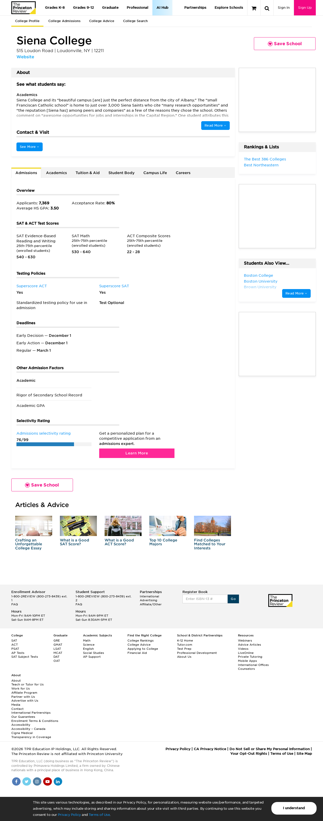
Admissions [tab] (26, 173)
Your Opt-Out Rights (248, 754)
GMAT (57, 644)
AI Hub (162, 7)
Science (89, 644)
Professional (137, 7)
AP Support (92, 656)
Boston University (261, 281)
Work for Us (20, 688)
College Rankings (140, 640)
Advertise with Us (24, 700)
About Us (184, 656)
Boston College (258, 275)
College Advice (101, 21)
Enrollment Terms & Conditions (34, 721)
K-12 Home (185, 640)
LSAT (57, 649)
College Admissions (64, 21)
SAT (14, 640)
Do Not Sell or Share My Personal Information (269, 749)
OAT (56, 661)
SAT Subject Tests (24, 656)
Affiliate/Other (151, 604)
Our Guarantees (23, 717)
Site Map (304, 754)
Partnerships (195, 7)
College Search (135, 21)
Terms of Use (99, 815)
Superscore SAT (114, 286)
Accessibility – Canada (28, 729)
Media (15, 705)
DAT (56, 656)
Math (86, 640)
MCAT (57, 653)
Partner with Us (23, 697)
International (149, 596)
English (88, 649)
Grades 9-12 (83, 7)
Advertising (148, 600)
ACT (14, 644)
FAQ (14, 604)
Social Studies (93, 653)
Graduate (110, 7)
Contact (17, 709)
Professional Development (197, 653)
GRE (56, 640)
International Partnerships (31, 712)
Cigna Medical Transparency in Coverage (31, 735)
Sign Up (305, 7)
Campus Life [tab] (155, 173)
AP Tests (17, 653)
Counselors (246, 669)
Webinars (245, 640)
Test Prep (184, 649)
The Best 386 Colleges (265, 159)
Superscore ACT (31, 286)
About (16, 680)
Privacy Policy (69, 815)
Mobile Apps (247, 661)
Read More (215, 125)
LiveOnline (246, 653)
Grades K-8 (55, 7)
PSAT (15, 649)
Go (233, 599)
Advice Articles (249, 644)
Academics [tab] (56, 173)
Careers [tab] (183, 173)
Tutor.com (184, 644)
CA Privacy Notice (210, 749)
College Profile (27, 21)
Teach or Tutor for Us (27, 684)
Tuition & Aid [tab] (88, 173)
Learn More (136, 453)
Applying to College (142, 649)
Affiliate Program (24, 692)
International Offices (253, 665)
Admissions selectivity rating (43, 433)
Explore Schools (229, 7)
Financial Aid (137, 653)
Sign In (284, 7)
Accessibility (20, 725)
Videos (243, 649)
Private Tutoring (250, 656)
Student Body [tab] (121, 173)
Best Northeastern (261, 165)
